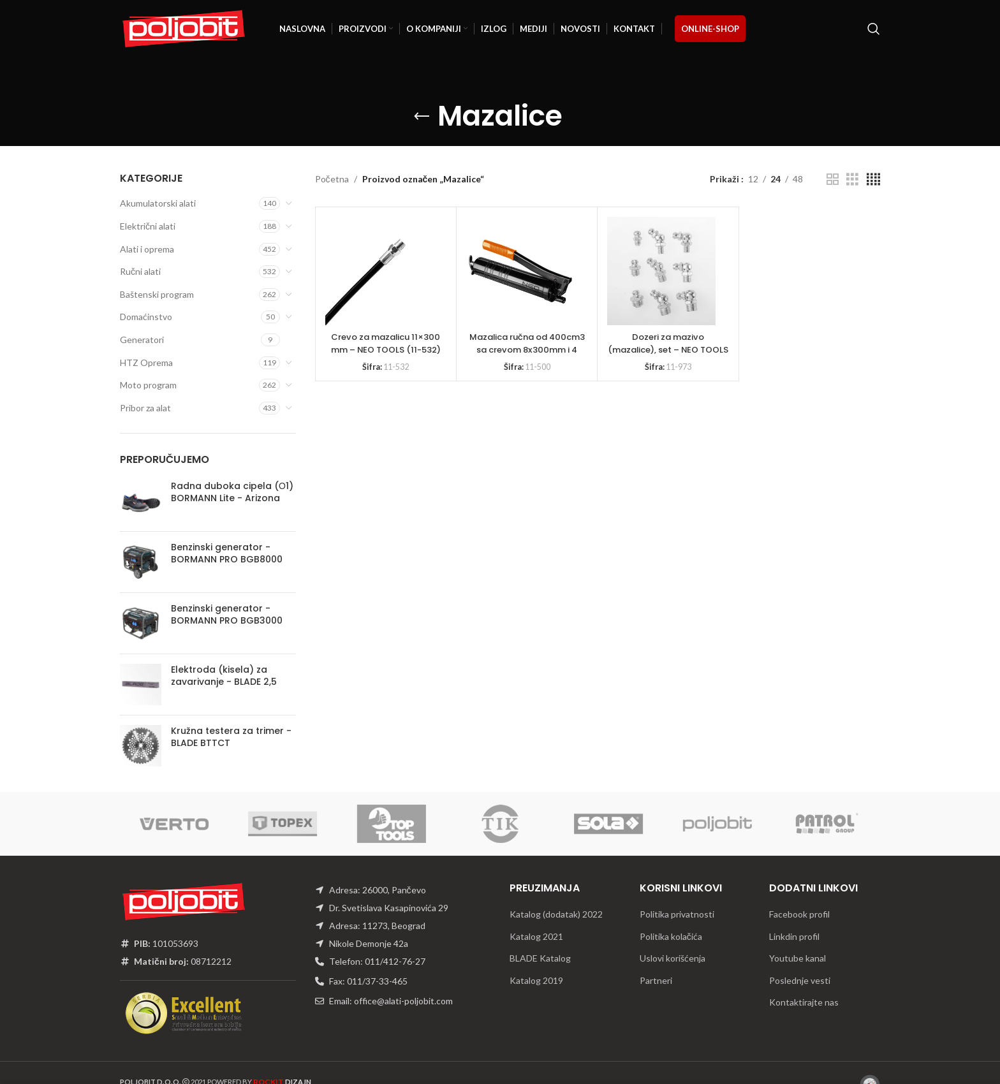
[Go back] (422, 116)
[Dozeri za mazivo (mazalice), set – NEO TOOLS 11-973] (661, 271)
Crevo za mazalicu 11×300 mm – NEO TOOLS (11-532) (386, 343)
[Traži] (873, 28)
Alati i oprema (147, 249)
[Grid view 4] (873, 179)
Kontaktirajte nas (804, 1002)
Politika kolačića (671, 936)
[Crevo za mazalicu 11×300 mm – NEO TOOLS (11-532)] (379, 271)
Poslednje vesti (799, 980)
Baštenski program (157, 294)
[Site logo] (183, 27)
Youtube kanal (797, 958)
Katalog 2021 (536, 936)
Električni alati (147, 226)
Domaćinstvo (146, 316)
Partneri (656, 980)
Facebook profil (799, 914)
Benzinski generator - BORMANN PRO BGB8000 (227, 553)
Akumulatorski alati (158, 203)
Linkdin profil (794, 936)
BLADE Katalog (540, 958)
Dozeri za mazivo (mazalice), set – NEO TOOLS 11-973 (667, 349)
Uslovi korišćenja (672, 958)
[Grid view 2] (833, 179)
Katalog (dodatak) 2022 (556, 914)
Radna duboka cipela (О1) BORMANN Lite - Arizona (232, 492)
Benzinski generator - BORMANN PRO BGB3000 (227, 615)
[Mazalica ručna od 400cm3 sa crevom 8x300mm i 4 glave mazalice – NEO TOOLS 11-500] (520, 271)
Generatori (142, 339)
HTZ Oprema (146, 362)
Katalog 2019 (536, 980)
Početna (332, 178)
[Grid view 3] (852, 179)
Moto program (148, 384)
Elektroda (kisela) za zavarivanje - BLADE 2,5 (224, 676)
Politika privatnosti (677, 914)
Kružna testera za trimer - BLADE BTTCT (231, 737)
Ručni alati (140, 271)
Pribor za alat (145, 407)
